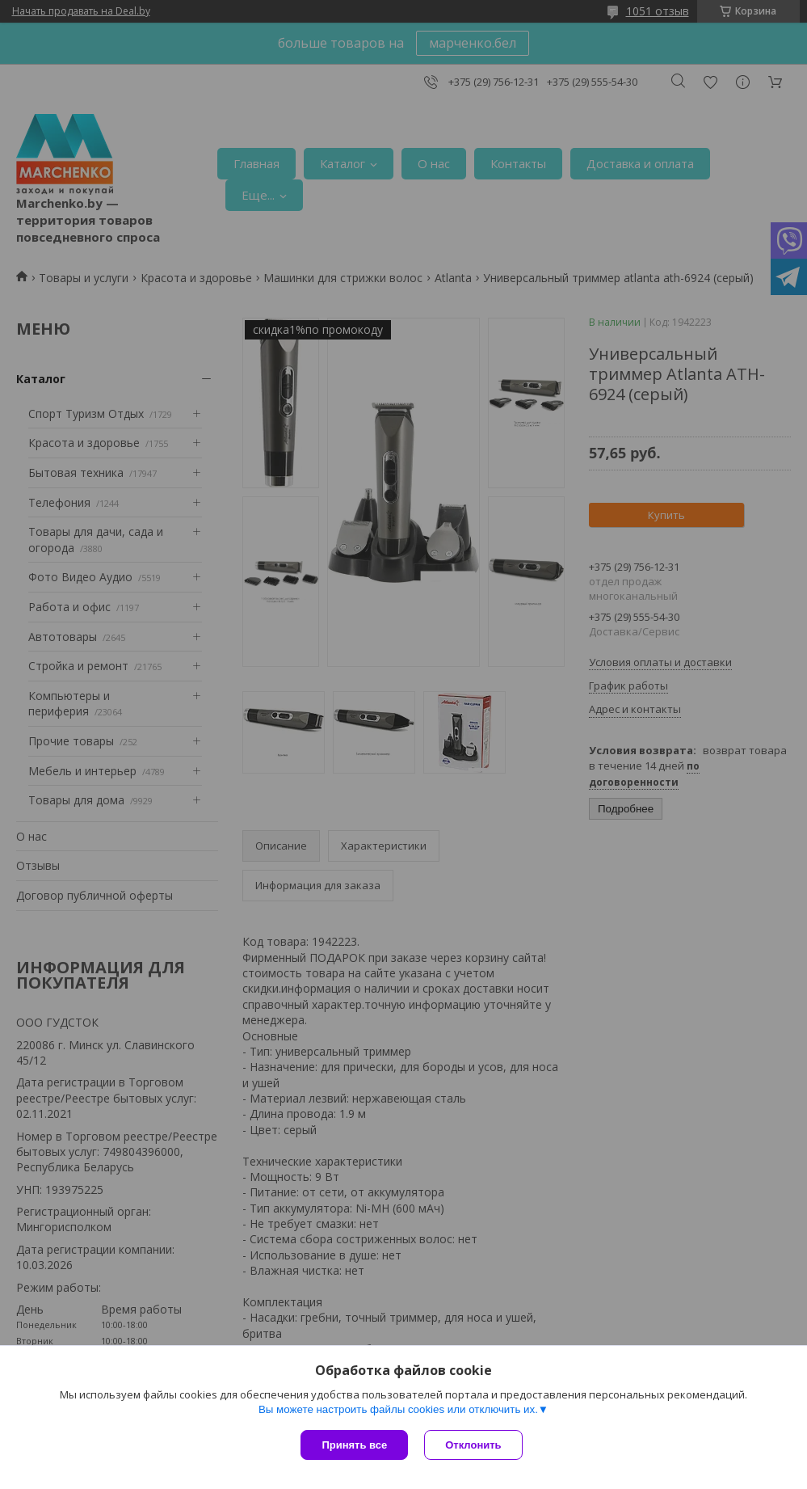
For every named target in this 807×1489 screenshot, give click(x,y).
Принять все (354, 1445)
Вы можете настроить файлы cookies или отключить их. (398, 1409)
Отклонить (473, 1445)
